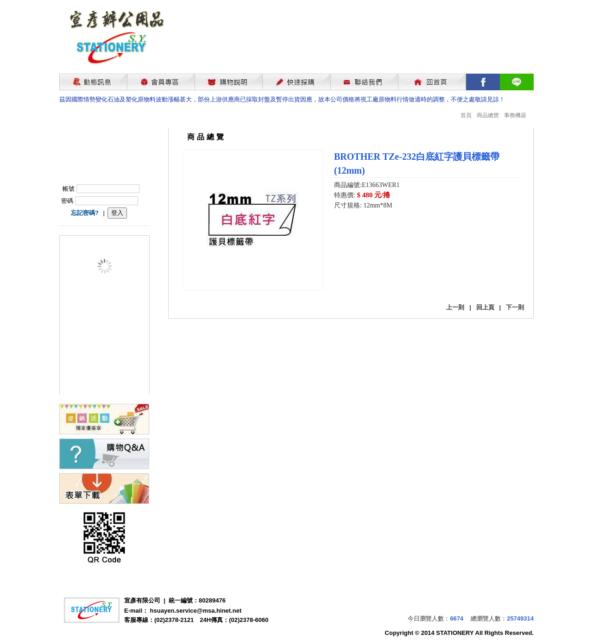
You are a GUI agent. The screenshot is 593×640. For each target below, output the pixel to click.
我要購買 (358, 230)
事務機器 (515, 115)
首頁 (466, 115)
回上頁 (485, 307)
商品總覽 (488, 115)
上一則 (455, 307)
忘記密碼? (85, 212)
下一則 (515, 307)
